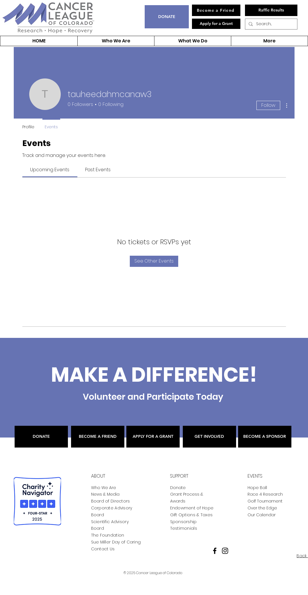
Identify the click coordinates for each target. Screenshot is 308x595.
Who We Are (103, 487)
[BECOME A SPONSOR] (264, 437)
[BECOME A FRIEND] (97, 437)
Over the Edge (262, 508)
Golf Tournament (265, 501)
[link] (49, 169)
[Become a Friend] (216, 10)
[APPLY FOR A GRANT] (153, 437)
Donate (178, 487)
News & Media (105, 494)
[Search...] (270, 24)
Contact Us (103, 549)
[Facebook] (215, 551)
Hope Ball (257, 487)
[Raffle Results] (271, 10)
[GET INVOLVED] (209, 437)
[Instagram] (225, 551)
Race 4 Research (265, 494)
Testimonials (183, 528)
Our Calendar (262, 515)
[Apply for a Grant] (216, 24)
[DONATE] (167, 16)
